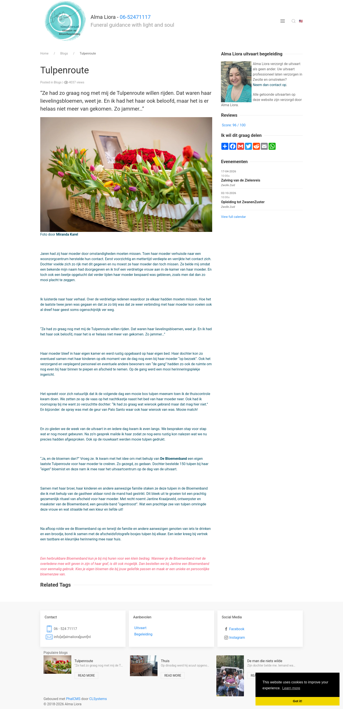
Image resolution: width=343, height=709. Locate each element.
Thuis (165, 661)
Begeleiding (143, 634)
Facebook (236, 629)
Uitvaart (140, 628)
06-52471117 (135, 17)
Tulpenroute (84, 661)
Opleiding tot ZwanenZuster (242, 202)
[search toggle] (293, 21)
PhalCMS (73, 699)
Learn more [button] (291, 688)
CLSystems (98, 699)
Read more (86, 675)
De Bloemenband (173, 459)
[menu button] (282, 21)
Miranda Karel (67, 234)
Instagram (237, 637)
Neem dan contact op (269, 85)
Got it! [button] (297, 701)
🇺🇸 (301, 21)
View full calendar (233, 217)
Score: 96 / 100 (233, 125)
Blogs (58, 82)
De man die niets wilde (264, 661)
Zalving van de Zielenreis (240, 180)
